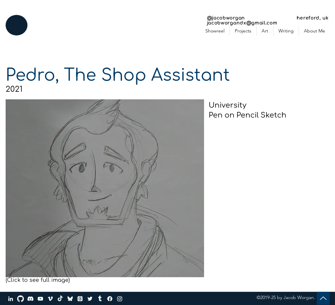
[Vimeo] (50, 298)
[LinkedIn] (10, 298)
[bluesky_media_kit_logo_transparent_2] (70, 298)
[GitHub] (20, 298)
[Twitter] (90, 298)
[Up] (323, 298)
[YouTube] (40, 298)
